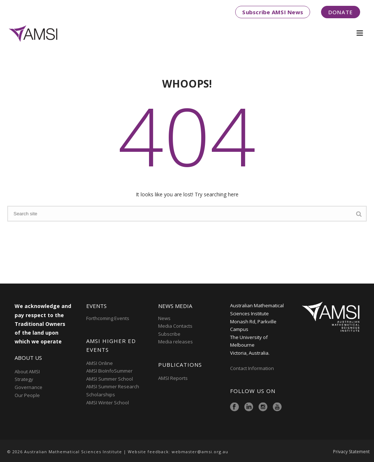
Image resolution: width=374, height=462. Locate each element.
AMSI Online (99, 363)
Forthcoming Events (107, 318)
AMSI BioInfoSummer (109, 370)
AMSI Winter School (107, 402)
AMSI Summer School (109, 379)
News (164, 318)
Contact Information (252, 368)
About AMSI (27, 371)
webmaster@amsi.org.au (200, 451)
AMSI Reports (173, 378)
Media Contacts (175, 326)
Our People (27, 395)
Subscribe (169, 334)
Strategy (24, 379)
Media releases (175, 341)
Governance (28, 387)
